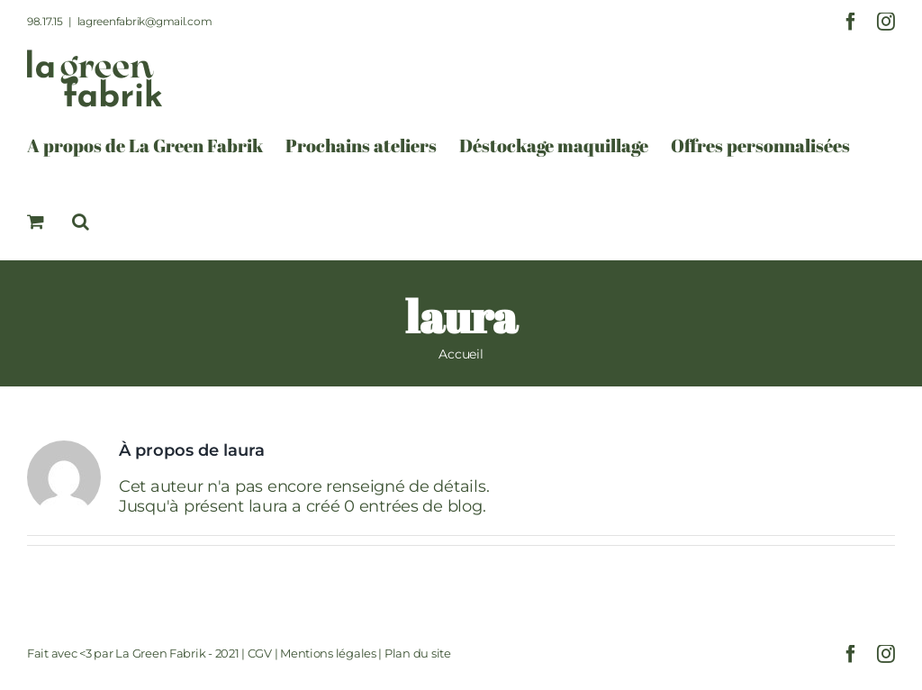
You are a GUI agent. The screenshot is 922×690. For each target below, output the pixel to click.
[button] (80, 221)
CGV (260, 653)
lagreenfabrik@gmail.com (144, 21)
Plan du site (417, 653)
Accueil (460, 354)
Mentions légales (328, 653)
